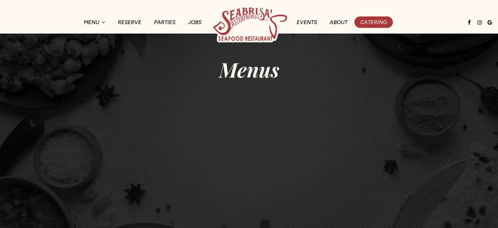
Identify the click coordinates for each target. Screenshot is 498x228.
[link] (249, 24)
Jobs (194, 22)
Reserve (129, 22)
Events (307, 22)
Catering (373, 22)
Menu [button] (94, 22)
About (338, 22)
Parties (164, 22)
